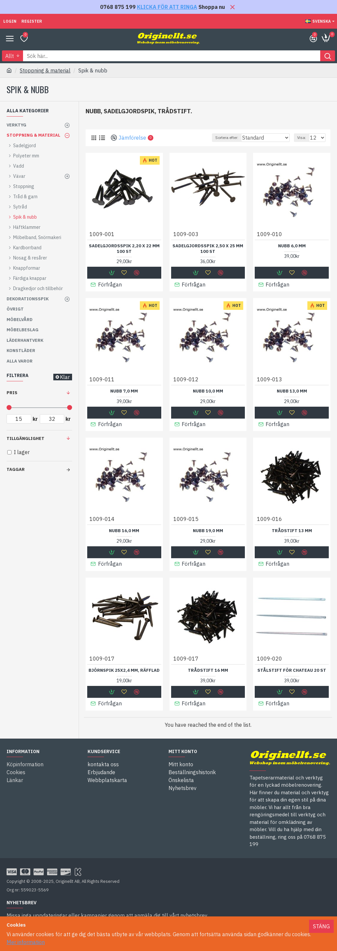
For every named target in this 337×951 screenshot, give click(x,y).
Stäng (321, 926)
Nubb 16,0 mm (124, 530)
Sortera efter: (226, 137)
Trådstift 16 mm (208, 669)
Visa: (301, 137)
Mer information (26, 942)
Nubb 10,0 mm (208, 391)
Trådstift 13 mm (292, 530)
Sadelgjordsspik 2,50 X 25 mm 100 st (207, 248)
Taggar (16, 469)
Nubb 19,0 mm (208, 530)
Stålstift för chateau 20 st (291, 669)
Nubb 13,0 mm (292, 391)
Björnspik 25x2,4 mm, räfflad (124, 669)
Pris (12, 392)
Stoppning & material (45, 70)
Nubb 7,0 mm (124, 391)
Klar (65, 377)
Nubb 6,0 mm (292, 246)
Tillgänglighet (25, 438)
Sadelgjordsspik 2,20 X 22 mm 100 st (124, 248)
